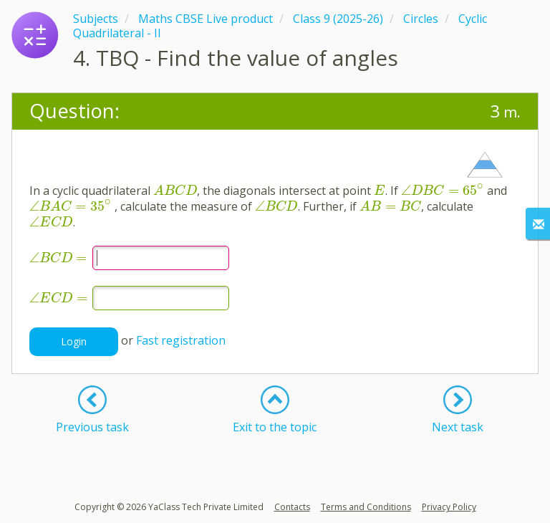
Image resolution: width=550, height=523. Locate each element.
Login (74, 341)
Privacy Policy (449, 507)
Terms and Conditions (366, 507)
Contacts (292, 507)
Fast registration (181, 340)
